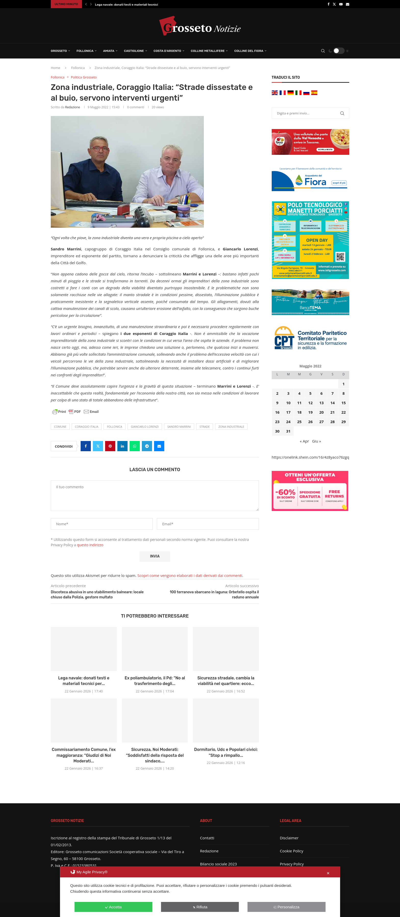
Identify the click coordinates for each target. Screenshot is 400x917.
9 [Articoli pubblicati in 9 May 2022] (277, 402)
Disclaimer (289, 837)
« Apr (304, 441)
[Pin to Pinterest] (110, 446)
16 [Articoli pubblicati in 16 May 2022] (277, 412)
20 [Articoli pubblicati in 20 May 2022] (321, 412)
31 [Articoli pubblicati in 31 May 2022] (288, 431)
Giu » (316, 441)
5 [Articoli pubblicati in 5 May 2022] (310, 393)
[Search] (323, 50)
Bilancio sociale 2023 (218, 863)
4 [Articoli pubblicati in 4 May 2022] (299, 393)
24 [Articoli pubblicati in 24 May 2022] (288, 421)
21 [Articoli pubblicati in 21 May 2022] (332, 412)
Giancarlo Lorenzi (145, 426)
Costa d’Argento (167, 51)
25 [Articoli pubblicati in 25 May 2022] (299, 421)
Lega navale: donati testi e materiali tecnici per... (130, 4)
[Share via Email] (159, 446)
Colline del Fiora (248, 51)
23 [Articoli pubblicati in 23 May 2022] (277, 421)
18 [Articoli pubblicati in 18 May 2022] (299, 412)
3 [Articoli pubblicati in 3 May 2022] (288, 393)
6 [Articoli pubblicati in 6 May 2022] (321, 393)
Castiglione (134, 51)
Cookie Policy (291, 850)
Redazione (72, 107)
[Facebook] (328, 4)
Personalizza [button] (286, 907)
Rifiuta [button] (200, 907)
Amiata (108, 51)
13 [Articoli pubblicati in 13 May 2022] (321, 402)
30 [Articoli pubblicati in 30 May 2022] (277, 431)
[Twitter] (334, 4)
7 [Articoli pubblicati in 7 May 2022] (332, 393)
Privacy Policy (292, 863)
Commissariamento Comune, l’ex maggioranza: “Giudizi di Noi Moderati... (84, 755)
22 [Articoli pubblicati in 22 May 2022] (343, 412)
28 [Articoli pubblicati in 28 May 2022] (332, 421)
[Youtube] (341, 4)
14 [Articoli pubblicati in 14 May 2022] (332, 402)
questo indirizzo (90, 544)
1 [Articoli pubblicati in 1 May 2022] (344, 383)
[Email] (347, 4)
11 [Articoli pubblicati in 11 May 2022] (299, 402)
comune (60, 426)
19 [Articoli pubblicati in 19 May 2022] (310, 412)
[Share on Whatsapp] (135, 446)
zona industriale (231, 426)
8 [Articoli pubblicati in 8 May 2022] (344, 393)
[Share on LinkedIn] (122, 446)
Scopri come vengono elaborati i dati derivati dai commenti (190, 575)
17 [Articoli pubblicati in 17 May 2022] (288, 412)
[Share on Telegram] (147, 446)
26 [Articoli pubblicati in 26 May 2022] (310, 421)
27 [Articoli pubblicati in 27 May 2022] (321, 421)
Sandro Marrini (179, 426)
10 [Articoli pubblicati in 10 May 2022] (288, 402)
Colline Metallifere (207, 51)
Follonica (85, 51)
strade (204, 426)
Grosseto (59, 51)
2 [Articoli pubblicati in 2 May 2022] (277, 393)
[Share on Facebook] (86, 446)
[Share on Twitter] (98, 446)
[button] (86, 4)
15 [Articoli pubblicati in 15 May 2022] (343, 402)
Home (55, 67)
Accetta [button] (113, 907)
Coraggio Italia (86, 426)
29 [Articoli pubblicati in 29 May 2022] (343, 421)
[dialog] (200, 891)
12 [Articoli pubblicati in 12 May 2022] (310, 402)
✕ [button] (328, 873)
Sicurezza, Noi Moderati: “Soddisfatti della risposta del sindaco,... (155, 755)
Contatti (207, 837)
